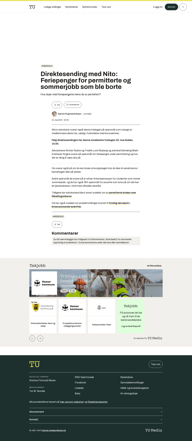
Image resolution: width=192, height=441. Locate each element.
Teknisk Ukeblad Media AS (53, 431)
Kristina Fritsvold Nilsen (42, 380)
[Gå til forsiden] (32, 7)
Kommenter (72, 105)
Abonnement (96, 411)
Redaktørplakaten (98, 402)
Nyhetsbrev (126, 377)
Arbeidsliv (47, 66)
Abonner (170, 7)
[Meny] (183, 7)
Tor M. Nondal (37, 391)
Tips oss (155, 364)
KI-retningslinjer (129, 393)
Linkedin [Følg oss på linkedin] (79, 388)
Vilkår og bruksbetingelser (134, 388)
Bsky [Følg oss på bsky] (77, 393)
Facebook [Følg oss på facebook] (80, 382)
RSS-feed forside (84, 377)
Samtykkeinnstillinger (132, 382)
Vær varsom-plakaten (72, 402)
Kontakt (96, 419)
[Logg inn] (156, 7)
